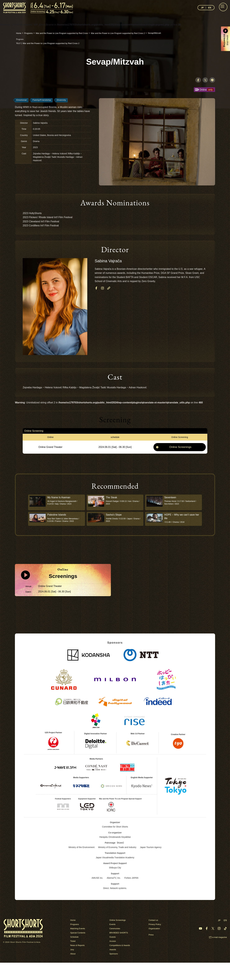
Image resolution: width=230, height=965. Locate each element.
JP (202, 7)
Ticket (72, 943)
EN (209, 7)
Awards (112, 952)
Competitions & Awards (119, 947)
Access (112, 943)
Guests (112, 939)
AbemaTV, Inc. (114, 880)
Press (151, 937)
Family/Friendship (42, 100)
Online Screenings (180, 447)
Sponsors (113, 956)
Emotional (21, 100)
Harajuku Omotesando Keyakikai (115, 839)
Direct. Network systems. (115, 890)
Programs (74, 926)
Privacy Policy (155, 926)
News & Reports (77, 947)
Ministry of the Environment (81, 849)
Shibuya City (115, 870)
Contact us (153, 922)
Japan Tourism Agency (151, 849)
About (72, 956)
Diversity (62, 100)
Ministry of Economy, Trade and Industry (117, 849)
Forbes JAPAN (132, 880)
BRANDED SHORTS (118, 935)
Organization (154, 931)
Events (112, 926)
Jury (72, 952)
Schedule (74, 939)
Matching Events (77, 931)
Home (73, 922)
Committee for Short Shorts (115, 829)
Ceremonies (114, 931)
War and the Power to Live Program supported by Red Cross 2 (49, 43)
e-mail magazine (219, 939)
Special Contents (77, 935)
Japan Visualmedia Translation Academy (115, 859)
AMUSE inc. (97, 880)
